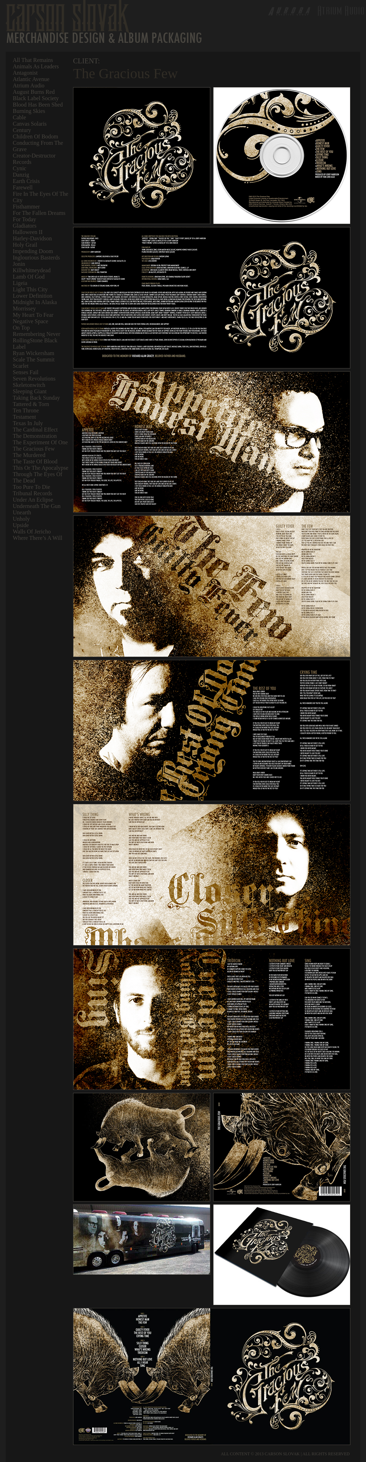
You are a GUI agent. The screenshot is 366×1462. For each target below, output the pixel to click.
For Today (24, 219)
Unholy (21, 519)
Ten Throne (26, 410)
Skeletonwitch (29, 385)
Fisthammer (26, 207)
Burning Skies (29, 111)
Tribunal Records (32, 493)
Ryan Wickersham (33, 353)
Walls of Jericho (32, 532)
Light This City (30, 289)
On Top (21, 328)
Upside (21, 525)
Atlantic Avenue (31, 79)
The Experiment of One (40, 442)
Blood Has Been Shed (38, 105)
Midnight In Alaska (35, 302)
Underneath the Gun (37, 506)
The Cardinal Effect (35, 430)
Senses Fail (25, 372)
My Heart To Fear (33, 315)
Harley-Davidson (32, 238)
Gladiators (25, 226)
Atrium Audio (28, 85)
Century (22, 130)
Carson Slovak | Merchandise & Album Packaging (104, 21)
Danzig (21, 175)
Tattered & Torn (31, 404)
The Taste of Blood (35, 461)
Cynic (19, 168)
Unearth (22, 512)
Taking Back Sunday (36, 398)
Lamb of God (29, 277)
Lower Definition (32, 296)
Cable (19, 117)
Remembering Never (36, 334)
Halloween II (28, 232)
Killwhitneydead (32, 270)
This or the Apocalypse (40, 468)
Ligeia (20, 283)
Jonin (19, 264)
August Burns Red (34, 92)
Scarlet (20, 366)
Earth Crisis (26, 181)
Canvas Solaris (30, 124)
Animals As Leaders (36, 66)
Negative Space (30, 321)
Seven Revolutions (34, 379)
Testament (24, 417)
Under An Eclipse (33, 500)
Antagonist (25, 73)
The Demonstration (35, 436)
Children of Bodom (35, 136)
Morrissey (24, 308)
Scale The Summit (34, 359)
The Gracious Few (34, 449)
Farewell (23, 187)
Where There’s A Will (37, 538)
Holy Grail (25, 245)
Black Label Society (36, 98)
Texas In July (28, 423)
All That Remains (33, 60)
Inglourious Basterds (36, 258)
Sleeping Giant (30, 391)
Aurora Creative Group (287, 10)
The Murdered (29, 455)
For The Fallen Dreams (39, 213)
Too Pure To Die (31, 487)
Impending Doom (33, 251)
